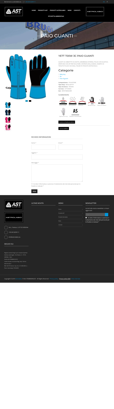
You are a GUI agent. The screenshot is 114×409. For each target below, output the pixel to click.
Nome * (33, 143)
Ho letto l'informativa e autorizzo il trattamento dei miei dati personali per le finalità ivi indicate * (98, 220)
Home (34, 10)
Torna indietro (63, 128)
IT (107, 2)
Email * (60, 143)
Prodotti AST (43, 10)
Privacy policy (54, 279)
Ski (61, 76)
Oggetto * (34, 153)
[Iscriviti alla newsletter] (106, 214)
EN (104, 2)
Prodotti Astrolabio (57, 10)
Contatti (77, 10)
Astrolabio (18, 279)
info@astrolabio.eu (14, 237)
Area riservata (75, 279)
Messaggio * (35, 163)
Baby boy (62, 74)
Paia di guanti (64, 78)
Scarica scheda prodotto (66, 122)
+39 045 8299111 (30, 2)
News (69, 10)
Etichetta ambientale (56, 16)
